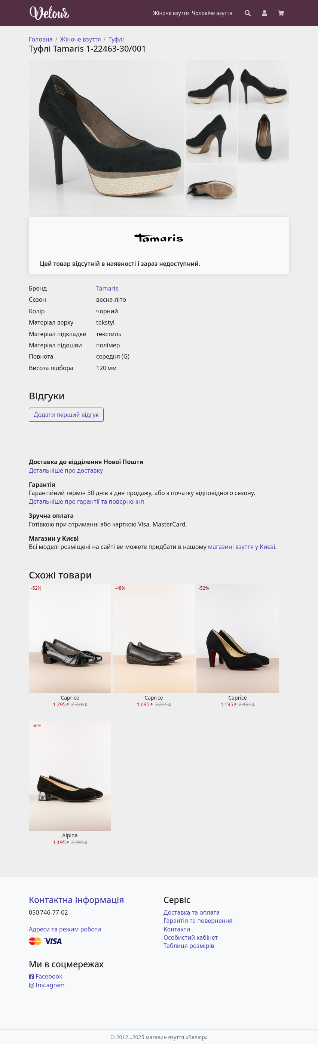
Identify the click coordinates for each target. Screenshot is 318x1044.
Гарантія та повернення (198, 920)
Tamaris (107, 288)
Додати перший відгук (66, 415)
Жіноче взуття (80, 39)
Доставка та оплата (191, 912)
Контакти (176, 929)
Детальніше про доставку (66, 470)
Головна (41, 39)
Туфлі (116, 39)
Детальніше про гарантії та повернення (86, 501)
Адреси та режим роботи (65, 929)
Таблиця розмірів (188, 946)
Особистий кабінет (190, 937)
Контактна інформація (76, 900)
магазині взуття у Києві (241, 547)
